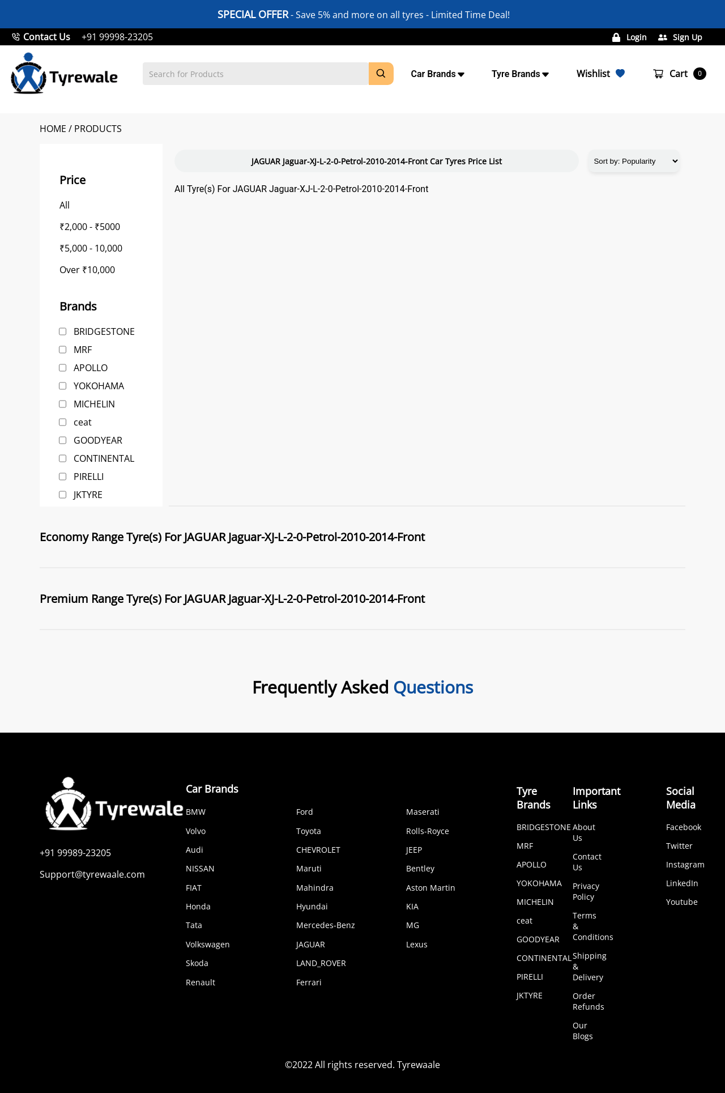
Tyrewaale (418, 1064)
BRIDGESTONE (104, 331)
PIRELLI (89, 476)
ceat (83, 422)
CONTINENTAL (104, 458)
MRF (83, 349)
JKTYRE (88, 494)
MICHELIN (94, 404)
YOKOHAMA (99, 386)
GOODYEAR (98, 440)
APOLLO (91, 368)
